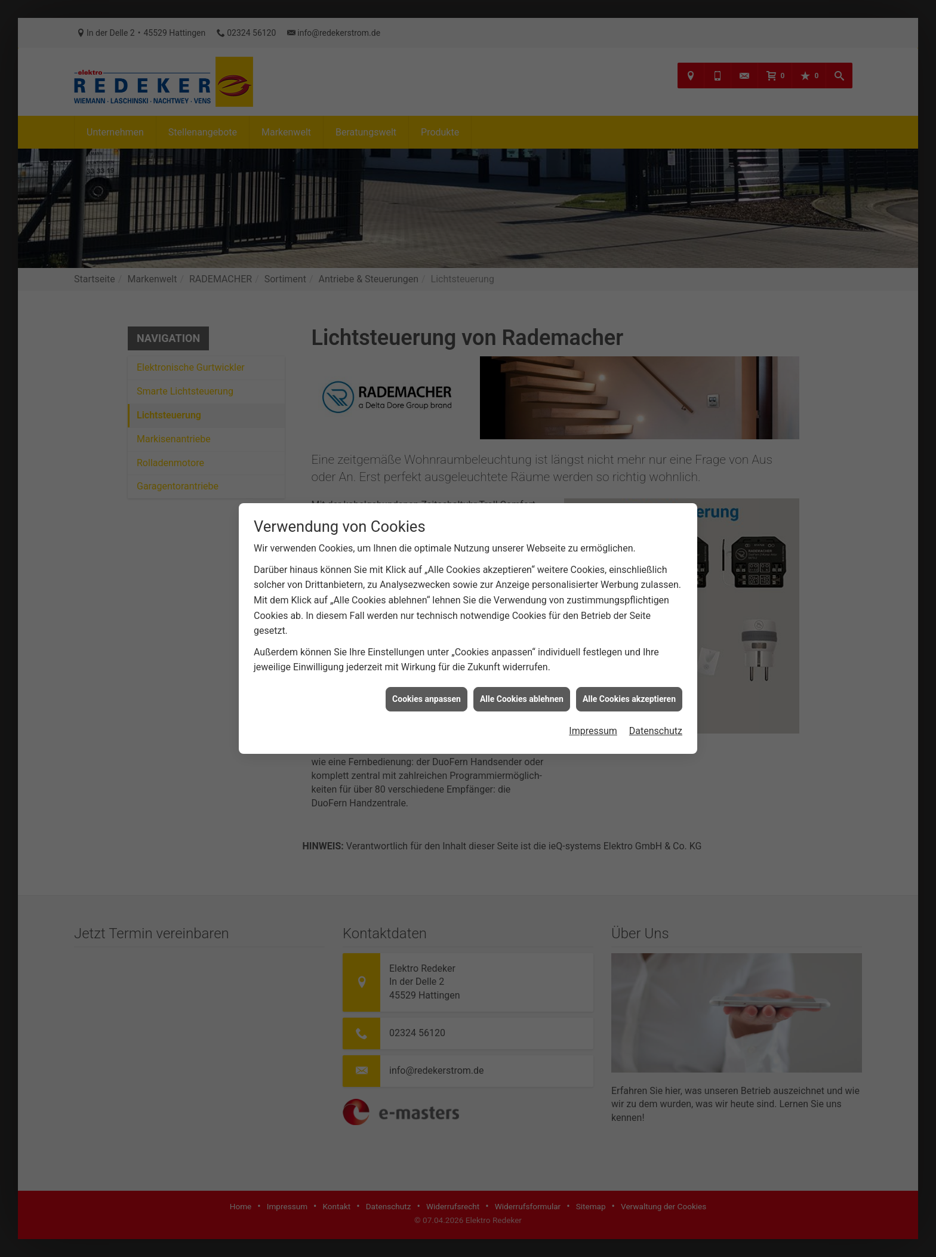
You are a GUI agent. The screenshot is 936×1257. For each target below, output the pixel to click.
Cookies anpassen (426, 675)
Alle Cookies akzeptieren (629, 675)
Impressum (593, 708)
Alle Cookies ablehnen (522, 675)
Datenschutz (655, 708)
